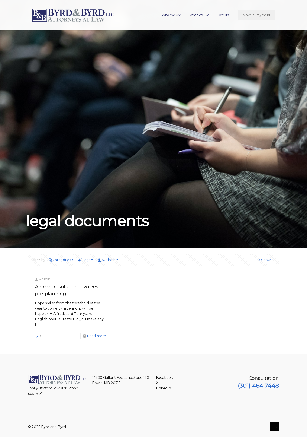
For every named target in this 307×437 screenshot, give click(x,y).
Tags (86, 260)
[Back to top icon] (274, 426)
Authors (108, 260)
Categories (61, 260)
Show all (267, 260)
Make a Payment (256, 15)
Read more (96, 336)
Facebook (164, 378)
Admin (44, 279)
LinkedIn (163, 388)
